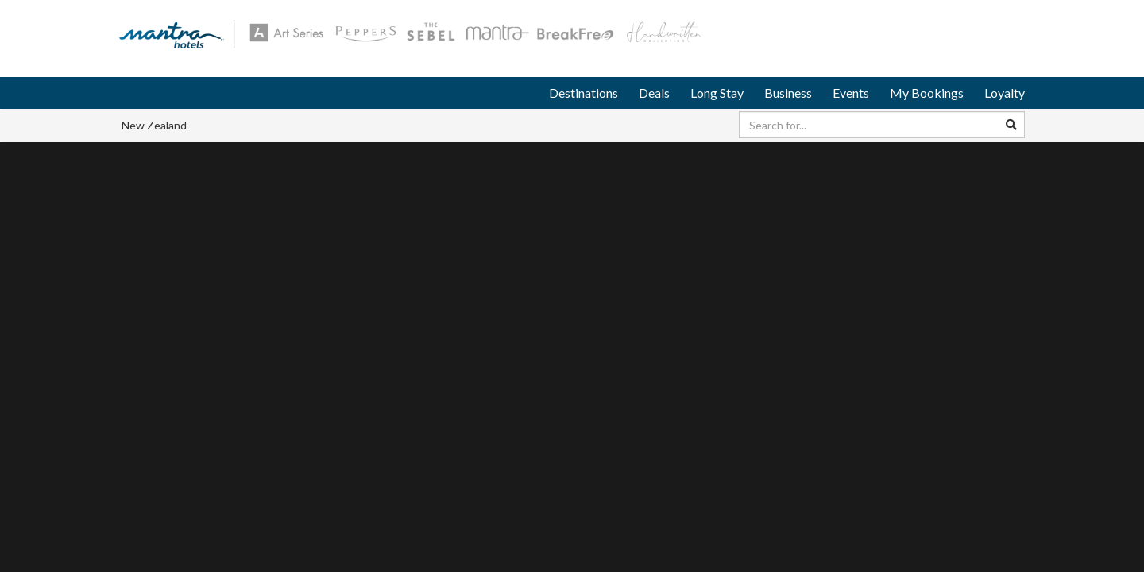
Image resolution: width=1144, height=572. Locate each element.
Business (788, 92)
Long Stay (717, 92)
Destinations (583, 92)
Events (851, 92)
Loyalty (1004, 92)
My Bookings (927, 92)
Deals (654, 92)
